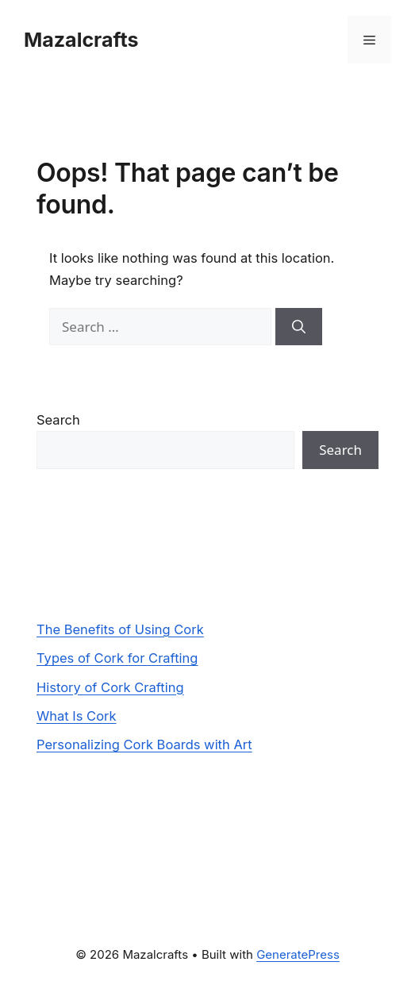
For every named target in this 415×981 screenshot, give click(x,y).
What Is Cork (77, 716)
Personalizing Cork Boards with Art (144, 744)
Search (58, 420)
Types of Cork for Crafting (117, 658)
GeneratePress (298, 954)
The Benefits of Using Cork (120, 629)
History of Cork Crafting (110, 687)
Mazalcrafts (81, 40)
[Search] (298, 327)
